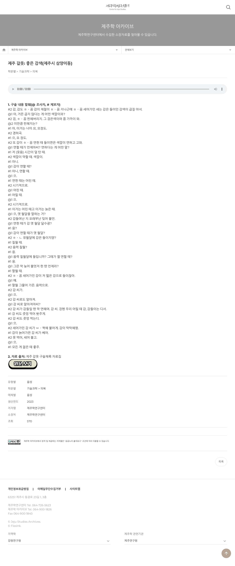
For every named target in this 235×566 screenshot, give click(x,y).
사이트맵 (75, 489)
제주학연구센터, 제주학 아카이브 (117, 7)
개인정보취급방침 (18, 489)
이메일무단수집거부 (49, 489)
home (4, 50)
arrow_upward (226, 553)
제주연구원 (131, 540)
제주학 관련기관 (133, 534)
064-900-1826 (42, 509)
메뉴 (7, 7)
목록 (221, 461)
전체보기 (129, 49)
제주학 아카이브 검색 (228, 7)
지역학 (12, 534)
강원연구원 (14, 540)
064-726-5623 (41, 505)
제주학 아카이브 (19, 49)
